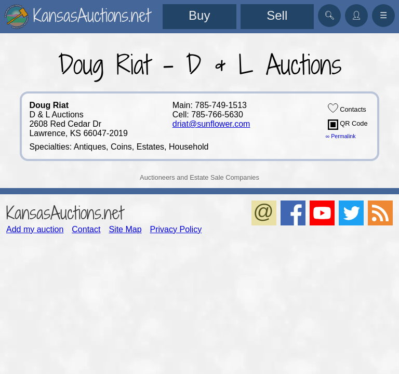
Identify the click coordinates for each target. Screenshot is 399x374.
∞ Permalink (341, 136)
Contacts (347, 108)
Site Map (125, 229)
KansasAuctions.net (64, 213)
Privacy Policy (176, 229)
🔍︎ (329, 15)
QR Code (348, 124)
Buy (199, 15)
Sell (277, 15)
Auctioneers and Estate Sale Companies (199, 177)
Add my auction (34, 229)
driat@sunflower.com (211, 123)
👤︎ (356, 15)
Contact (86, 229)
